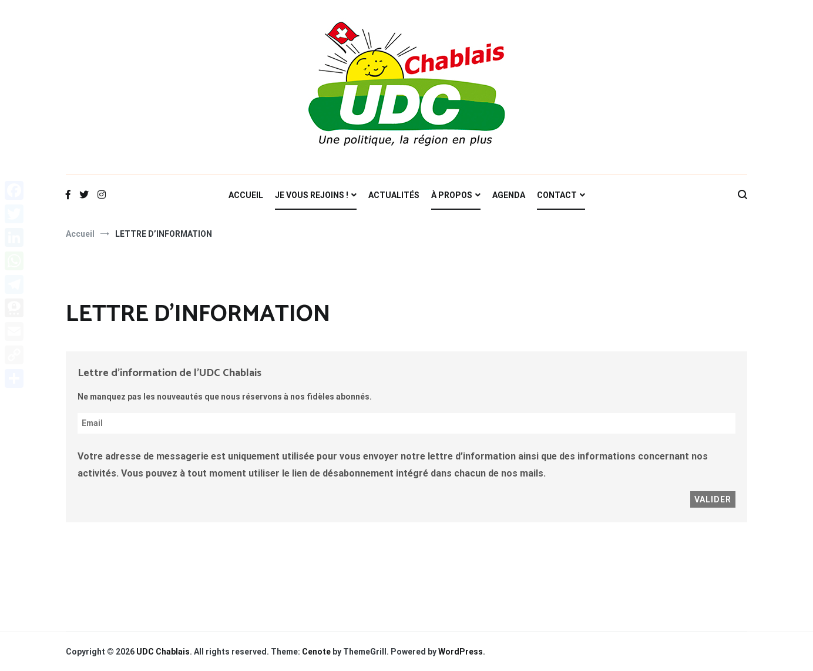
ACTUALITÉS (393, 195)
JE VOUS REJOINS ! (311, 195)
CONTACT (557, 195)
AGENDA (508, 195)
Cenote (316, 651)
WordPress (460, 651)
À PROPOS (451, 195)
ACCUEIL (246, 195)
